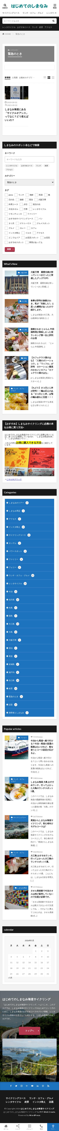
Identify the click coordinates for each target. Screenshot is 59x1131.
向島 (13, 607)
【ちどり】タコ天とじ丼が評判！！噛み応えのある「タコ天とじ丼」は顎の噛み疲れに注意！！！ (42, 392)
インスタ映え (17, 527)
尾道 (13, 656)
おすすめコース (23, 27)
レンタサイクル (9, 27)
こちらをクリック (14, 479)
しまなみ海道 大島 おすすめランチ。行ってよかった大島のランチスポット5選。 (42, 787)
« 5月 (10, 977)
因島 (25, 358)
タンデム (15, 543)
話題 (13, 704)
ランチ (35, 27)
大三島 (24, 301)
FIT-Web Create (47, 1112)
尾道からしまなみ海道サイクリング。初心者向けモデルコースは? (42, 823)
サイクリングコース (10, 13)
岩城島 (14, 664)
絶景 (41, 27)
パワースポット (18, 551)
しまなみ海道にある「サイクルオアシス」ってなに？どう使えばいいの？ (16, 114)
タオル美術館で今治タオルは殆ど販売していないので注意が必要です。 (42, 893)
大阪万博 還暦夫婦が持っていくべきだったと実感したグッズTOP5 (42, 275)
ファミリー (16, 559)
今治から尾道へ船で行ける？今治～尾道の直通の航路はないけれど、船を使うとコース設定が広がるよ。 (42, 746)
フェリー (15, 567)
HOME (8, 34)
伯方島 (14, 599)
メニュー (29, 1127)
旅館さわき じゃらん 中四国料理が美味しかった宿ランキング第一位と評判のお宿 (42, 334)
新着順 (7, 77)
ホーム (6, 1127)
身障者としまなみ (19, 712)
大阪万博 (23, 273)
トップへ (29, 1030)
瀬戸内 (14, 672)
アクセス (48, 27)
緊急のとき (20, 34)
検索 (9, 249)
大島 (13, 632)
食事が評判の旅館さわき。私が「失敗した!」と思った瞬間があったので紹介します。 (42, 305)
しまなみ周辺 (17, 510)
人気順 (15, 77)
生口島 (14, 680)
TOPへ (53, 1127)
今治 (13, 591)
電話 (41, 1127)
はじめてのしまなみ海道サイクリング (37, 1108)
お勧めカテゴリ (25, 77)
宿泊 (13, 648)
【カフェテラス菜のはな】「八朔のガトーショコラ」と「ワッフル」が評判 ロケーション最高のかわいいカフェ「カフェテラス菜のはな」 (42, 365)
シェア (18, 1127)
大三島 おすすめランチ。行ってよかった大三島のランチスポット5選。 (42, 858)
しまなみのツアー (19, 502)
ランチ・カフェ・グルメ (32, 13)
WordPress (34, 1115)
